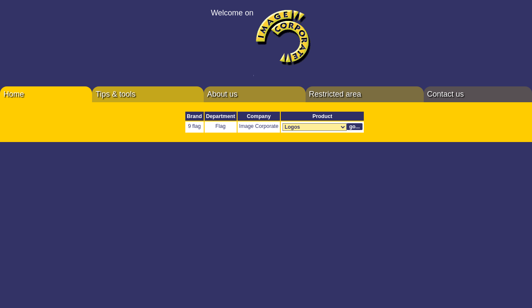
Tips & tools (115, 94)
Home (13, 94)
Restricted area (335, 94)
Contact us (445, 94)
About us (222, 94)
